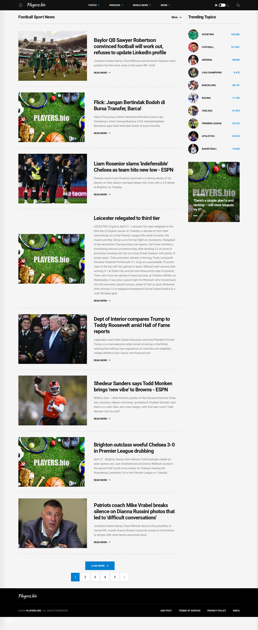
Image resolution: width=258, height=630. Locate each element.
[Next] (125, 590)
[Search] (238, 5)
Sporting (208, 34)
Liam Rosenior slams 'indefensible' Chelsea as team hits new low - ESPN (133, 171)
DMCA (236, 623)
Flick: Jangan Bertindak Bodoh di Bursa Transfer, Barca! (129, 108)
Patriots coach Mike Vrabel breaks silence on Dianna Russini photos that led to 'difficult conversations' (134, 523)
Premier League (211, 123)
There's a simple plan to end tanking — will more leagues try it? (213, 204)
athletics (208, 136)
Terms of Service (190, 623)
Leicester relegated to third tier (127, 224)
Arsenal (207, 59)
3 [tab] (207, 215)
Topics (92, 5)
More (164, 5)
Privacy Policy (216, 623)
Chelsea (207, 110)
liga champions (212, 72)
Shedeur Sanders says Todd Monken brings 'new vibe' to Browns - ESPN (133, 395)
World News (140, 5)
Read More (102, 73)
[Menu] (20, 5)
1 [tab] (195, 215)
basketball (209, 148)
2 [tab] (201, 215)
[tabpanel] (214, 192)
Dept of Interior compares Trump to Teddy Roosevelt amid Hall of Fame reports (132, 331)
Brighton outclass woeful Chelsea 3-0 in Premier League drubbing (134, 458)
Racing (206, 98)
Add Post (166, 623)
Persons (114, 5)
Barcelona (209, 85)
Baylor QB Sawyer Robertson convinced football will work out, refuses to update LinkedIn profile (130, 47)
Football (208, 47)
